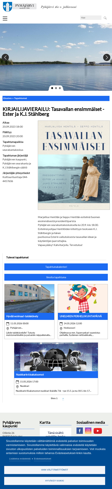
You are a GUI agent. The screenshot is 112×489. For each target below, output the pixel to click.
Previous (5, 57)
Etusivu (7, 98)
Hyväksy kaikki (54, 480)
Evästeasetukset (42, 458)
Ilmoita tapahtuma (56, 277)
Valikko (5, 18)
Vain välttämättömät (54, 469)
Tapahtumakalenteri (56, 266)
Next (106, 57)
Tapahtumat (20, 98)
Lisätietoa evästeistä (19, 458)
